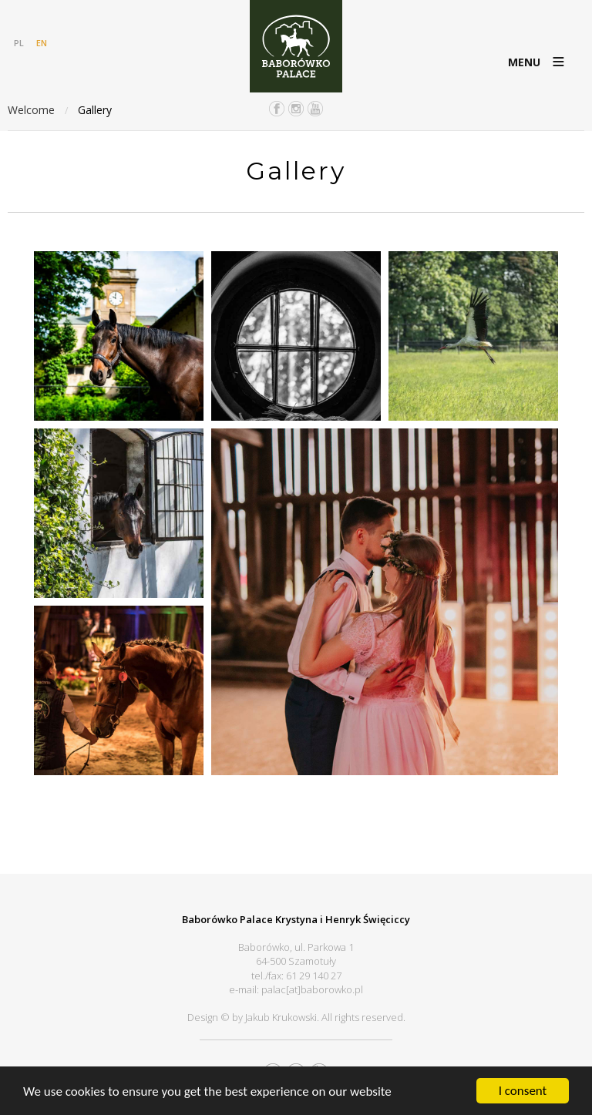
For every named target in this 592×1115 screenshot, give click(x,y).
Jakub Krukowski (281, 1017)
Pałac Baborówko (296, 46)
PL (19, 43)
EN (41, 43)
